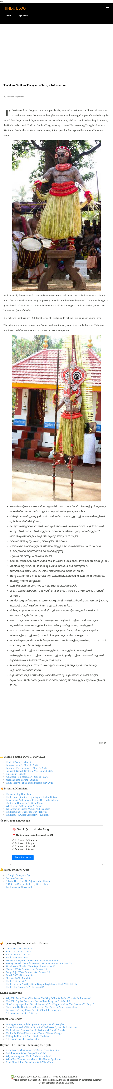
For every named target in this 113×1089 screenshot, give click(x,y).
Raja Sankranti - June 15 (18, 954)
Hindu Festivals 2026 (16, 981)
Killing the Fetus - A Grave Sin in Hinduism (27, 1036)
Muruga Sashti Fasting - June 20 (22, 779)
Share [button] (102, 743)
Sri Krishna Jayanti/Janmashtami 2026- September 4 (32, 960)
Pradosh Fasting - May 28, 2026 (22, 765)
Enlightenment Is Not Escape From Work (26, 1053)
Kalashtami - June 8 (16, 773)
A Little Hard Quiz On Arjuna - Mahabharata (28, 881)
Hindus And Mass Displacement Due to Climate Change (34, 1033)
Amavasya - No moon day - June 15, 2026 (27, 776)
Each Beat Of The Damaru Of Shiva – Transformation (32, 1050)
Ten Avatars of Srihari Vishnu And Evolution (28, 808)
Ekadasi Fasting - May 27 (18, 762)
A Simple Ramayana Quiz (19, 875)
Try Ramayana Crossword (19, 887)
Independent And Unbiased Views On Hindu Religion (32, 800)
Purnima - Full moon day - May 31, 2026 (26, 768)
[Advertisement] (56, 47)
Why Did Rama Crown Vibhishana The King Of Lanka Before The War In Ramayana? (49, 998)
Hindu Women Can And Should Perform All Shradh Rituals (35, 1030)
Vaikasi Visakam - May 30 (19, 951)
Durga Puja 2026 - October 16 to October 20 (28, 972)
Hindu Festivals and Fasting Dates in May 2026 (29, 782)
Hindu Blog (15, 8)
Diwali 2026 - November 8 (19, 975)
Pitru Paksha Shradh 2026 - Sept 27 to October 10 (30, 966)
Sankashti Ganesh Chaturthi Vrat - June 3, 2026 (29, 771)
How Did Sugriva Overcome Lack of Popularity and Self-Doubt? (38, 1001)
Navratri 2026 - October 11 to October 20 (26, 969)
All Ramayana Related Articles (21, 1013)
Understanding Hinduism (18, 794)
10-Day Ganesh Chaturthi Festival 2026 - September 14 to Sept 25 (39, 963)
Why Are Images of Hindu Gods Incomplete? (28, 1056)
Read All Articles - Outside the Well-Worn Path (29, 1062)
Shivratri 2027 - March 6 (18, 978)
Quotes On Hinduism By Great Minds (24, 803)
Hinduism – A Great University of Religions (27, 814)
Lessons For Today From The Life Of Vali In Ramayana (33, 1010)
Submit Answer (23, 857)
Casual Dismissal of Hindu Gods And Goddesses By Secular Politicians (41, 1027)
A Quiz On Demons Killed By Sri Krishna (27, 884)
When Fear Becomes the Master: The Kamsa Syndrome (33, 1059)
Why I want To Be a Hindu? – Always (25, 806)
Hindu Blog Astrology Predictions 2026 (25, 987)
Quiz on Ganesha (14, 878)
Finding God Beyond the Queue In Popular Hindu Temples (35, 1024)
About (6, 15)
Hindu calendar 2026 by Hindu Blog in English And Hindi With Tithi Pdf (42, 984)
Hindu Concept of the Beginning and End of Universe (32, 797)
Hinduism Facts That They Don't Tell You (26, 811)
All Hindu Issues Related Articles (22, 1039)
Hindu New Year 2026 (17, 957)
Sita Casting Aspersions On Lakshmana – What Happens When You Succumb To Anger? (50, 1004)
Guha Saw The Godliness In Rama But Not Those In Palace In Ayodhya (41, 1007)
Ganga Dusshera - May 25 (19, 948)
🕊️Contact (22, 15)
